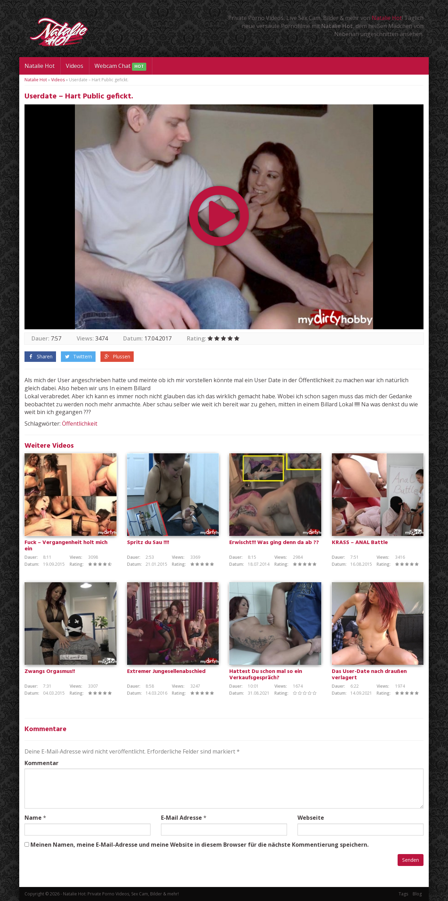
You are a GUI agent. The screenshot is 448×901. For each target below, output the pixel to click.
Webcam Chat (120, 66)
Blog (417, 894)
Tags (403, 894)
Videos (74, 66)
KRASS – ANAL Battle (360, 542)
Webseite (311, 817)
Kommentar (41, 763)
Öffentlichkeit (79, 423)
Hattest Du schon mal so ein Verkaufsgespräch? (265, 674)
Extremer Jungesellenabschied (166, 671)
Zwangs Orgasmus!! (49, 671)
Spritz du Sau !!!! (148, 542)
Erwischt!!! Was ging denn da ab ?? (274, 542)
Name (33, 817)
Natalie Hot (387, 18)
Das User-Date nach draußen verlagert (369, 674)
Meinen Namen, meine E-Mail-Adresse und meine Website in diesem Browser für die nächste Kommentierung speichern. (199, 844)
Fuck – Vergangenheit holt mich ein (65, 545)
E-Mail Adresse (181, 817)
